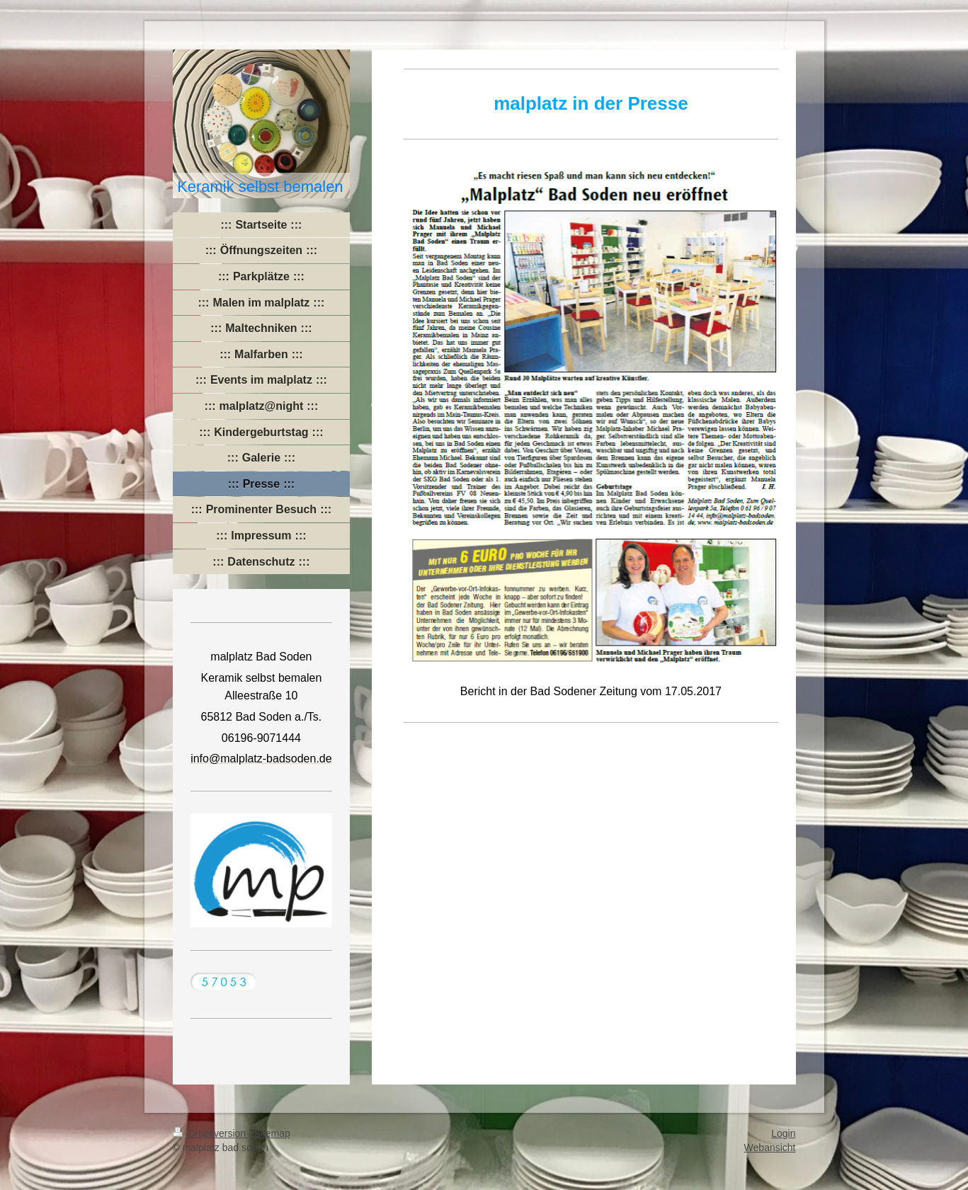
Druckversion (211, 1133)
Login (783, 1133)
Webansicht (770, 1147)
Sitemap (272, 1133)
